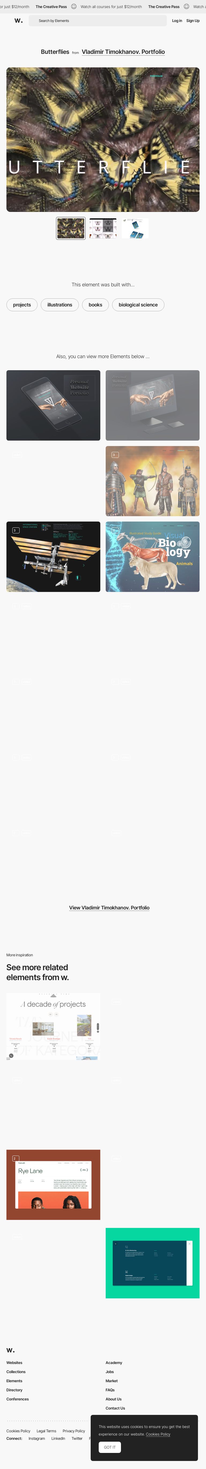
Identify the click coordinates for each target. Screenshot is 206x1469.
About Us (114, 1399)
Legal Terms (46, 1431)
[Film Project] (53, 1185)
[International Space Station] (53, 557)
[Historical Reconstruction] (153, 481)
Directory (14, 1390)
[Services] (153, 1263)
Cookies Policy (18, 1431)
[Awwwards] (18, 20)
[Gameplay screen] (53, 1263)
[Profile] (153, 784)
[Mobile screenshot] (53, 405)
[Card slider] (153, 1185)
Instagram (37, 1438)
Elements (14, 1380)
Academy (114, 1362)
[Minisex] (153, 708)
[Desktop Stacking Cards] (53, 1106)
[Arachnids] (153, 632)
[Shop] (53, 784)
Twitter (77, 1438)
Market (112, 1380)
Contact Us (115, 1408)
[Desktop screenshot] (153, 405)
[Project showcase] (153, 1106)
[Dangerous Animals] (53, 632)
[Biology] (153, 557)
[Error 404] (53, 481)
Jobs (110, 1371)
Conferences (17, 1399)
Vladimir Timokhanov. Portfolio (123, 52)
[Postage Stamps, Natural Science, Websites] (53, 708)
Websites (14, 1362)
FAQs (110, 1390)
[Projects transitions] (153, 1028)
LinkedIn (58, 1438)
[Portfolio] (53, 859)
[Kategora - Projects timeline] (53, 1026)
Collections (15, 1371)
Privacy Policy (74, 1431)
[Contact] (153, 859)
